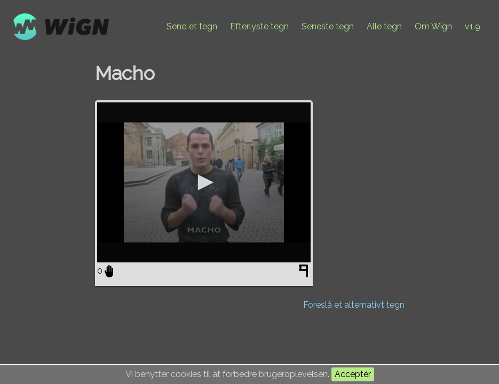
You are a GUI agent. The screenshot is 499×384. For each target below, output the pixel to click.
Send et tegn (192, 26)
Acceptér (353, 374)
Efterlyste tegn (259, 26)
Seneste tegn (328, 26)
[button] (204, 182)
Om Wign (433, 26)
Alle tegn (384, 26)
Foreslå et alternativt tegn (354, 305)
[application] (204, 182)
